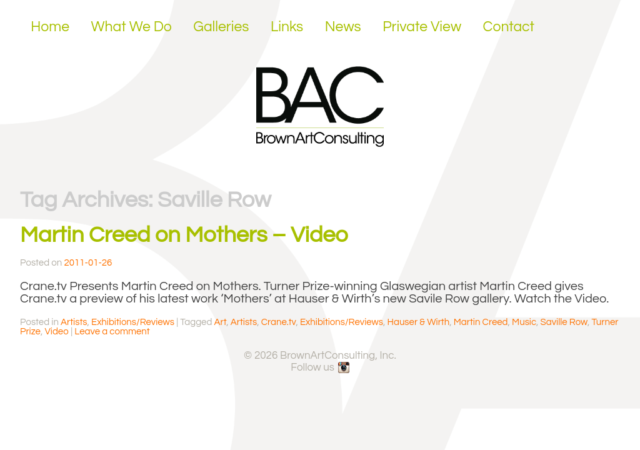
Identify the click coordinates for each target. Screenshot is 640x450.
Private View (421, 26)
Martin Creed (481, 322)
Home (50, 26)
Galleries (221, 26)
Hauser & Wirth (419, 322)
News (343, 26)
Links (287, 26)
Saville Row (564, 322)
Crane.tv (278, 322)
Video (56, 331)
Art (220, 322)
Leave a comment (111, 331)
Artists (74, 322)
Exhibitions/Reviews (132, 322)
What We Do (131, 26)
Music (524, 322)
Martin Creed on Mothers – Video (184, 235)
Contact (509, 26)
